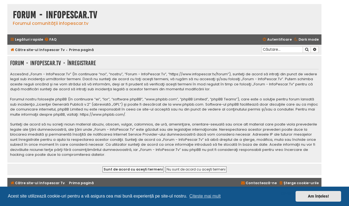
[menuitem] (50, 39)
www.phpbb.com (188, 104)
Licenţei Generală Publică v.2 (63, 104)
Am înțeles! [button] (318, 196)
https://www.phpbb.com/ (102, 114)
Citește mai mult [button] (205, 196)
